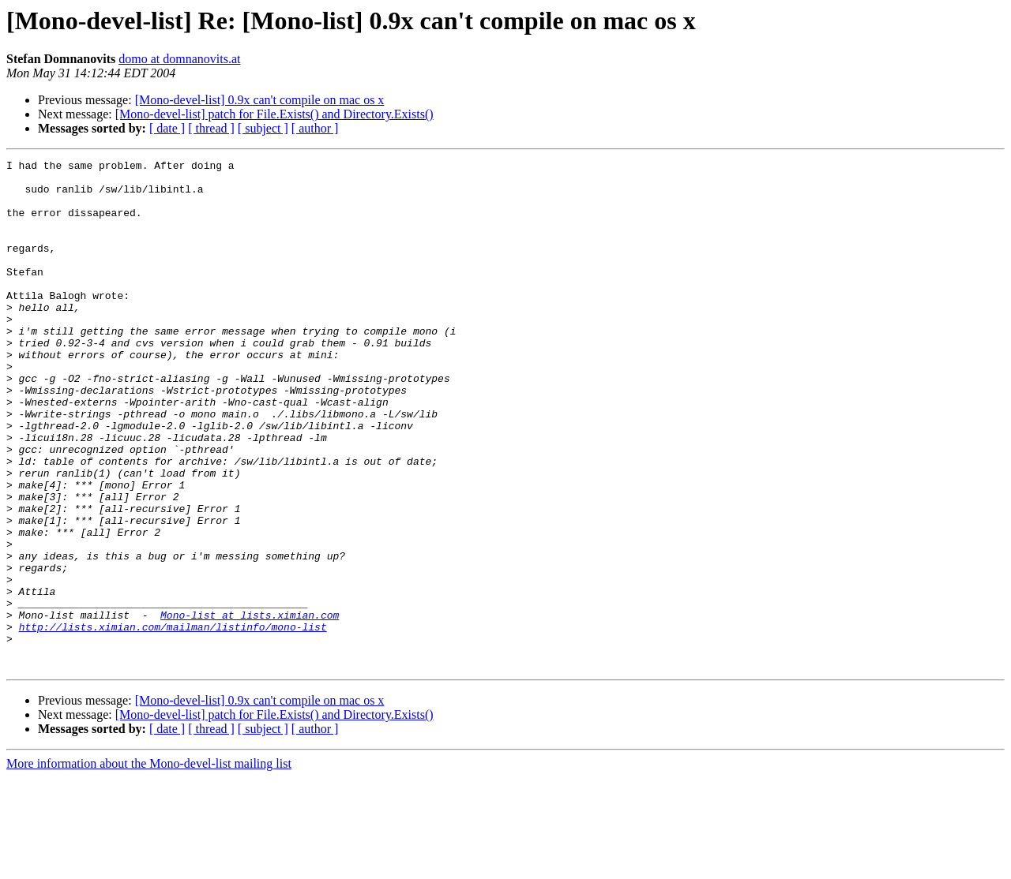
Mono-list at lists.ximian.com (249, 707)
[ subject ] (263, 128)
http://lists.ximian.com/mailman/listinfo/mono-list (173, 721)
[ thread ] (211, 128)
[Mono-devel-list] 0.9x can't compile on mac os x (260, 100)
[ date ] (167, 128)
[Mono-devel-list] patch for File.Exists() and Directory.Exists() (274, 114)
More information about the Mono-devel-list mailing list (148, 865)
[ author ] (315, 128)
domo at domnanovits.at (179, 58)
